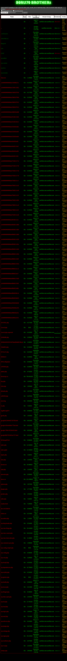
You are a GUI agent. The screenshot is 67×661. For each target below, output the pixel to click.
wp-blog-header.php (6, 523)
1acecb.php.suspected (7, 332)
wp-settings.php (5, 631)
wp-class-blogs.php (6, 528)
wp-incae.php (4, 587)
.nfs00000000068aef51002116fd (10, 117)
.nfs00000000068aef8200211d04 (10, 229)
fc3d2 (2, 53)
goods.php (4, 415)
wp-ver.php (4, 645)
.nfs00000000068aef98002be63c (10, 313)
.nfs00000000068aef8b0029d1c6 (10, 293)
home (7, 9)
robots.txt (3, 513)
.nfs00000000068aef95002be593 (10, 308)
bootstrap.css (4, 376)
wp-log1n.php (5, 611)
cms (2, 48)
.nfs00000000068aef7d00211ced (10, 205)
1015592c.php (5, 322)
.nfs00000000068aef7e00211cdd (10, 215)
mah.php (3, 469)
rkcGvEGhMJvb (5, 508)
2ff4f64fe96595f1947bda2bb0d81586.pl (12, 342)
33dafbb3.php (5, 347)
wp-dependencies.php (7, 567)
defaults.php (4, 391)
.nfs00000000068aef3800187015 (10, 102)
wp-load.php (4, 606)
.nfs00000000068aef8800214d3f (10, 259)
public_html (23, 9)
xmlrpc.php (4, 650)
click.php (3, 386)
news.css (3, 479)
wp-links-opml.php (6, 597)
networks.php (4, 474)
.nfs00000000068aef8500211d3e (10, 244)
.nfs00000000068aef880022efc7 (10, 273)
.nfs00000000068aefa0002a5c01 (10, 317)
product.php (4, 494)
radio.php (3, 499)
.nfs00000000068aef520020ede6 (10, 136)
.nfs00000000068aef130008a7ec (10, 82)
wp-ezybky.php (5, 572)
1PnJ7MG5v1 (5, 38)
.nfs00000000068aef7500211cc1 (10, 180)
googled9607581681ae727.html (9, 435)
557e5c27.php (5, 352)
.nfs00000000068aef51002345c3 (10, 122)
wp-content (4, 63)
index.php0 (4, 450)
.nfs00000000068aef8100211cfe (10, 220)
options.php (4, 484)
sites (10, 9)
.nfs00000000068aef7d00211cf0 (10, 210)
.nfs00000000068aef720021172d (10, 171)
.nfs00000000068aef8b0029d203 (10, 298)
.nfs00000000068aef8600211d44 (10, 249)
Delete (64, 34)
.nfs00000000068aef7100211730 (10, 166)
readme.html (4, 503)
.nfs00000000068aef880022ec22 (10, 268)
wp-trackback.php (6, 641)
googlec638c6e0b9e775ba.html (9, 425)
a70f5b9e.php (5, 366)
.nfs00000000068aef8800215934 (10, 264)
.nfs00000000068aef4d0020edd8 (10, 112)
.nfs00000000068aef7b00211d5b (10, 200)
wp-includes (4, 73)
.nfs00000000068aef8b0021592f (10, 283)
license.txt (4, 464)
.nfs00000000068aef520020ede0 (10, 131)
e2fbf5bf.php (4, 396)
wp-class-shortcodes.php (7, 538)
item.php (3, 459)
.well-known (4, 33)
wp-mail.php (4, 616)
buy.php (3, 381)
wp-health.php (5, 582)
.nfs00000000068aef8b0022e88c (10, 288)
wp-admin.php (5, 518)
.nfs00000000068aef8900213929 (10, 278)
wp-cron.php (4, 557)
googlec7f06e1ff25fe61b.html (9, 430)
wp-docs (3, 68)
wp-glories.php (5, 577)
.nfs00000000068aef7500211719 (10, 175)
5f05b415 (3, 357)
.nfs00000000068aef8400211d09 (10, 234)
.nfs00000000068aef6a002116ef (10, 146)
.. (1, 28)
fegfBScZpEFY (5, 410)
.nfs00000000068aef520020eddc (10, 126)
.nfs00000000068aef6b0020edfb (10, 151)
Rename (64, 33)
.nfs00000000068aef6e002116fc (10, 156)
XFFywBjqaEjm (5, 361)
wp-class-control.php (6, 533)
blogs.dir (3, 43)
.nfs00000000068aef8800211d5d (10, 254)
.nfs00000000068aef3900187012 (10, 107)
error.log (3, 401)
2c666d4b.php (5, 337)
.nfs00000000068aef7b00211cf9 (10, 195)
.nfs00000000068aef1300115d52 (10, 87)
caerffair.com (15, 9)
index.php (3, 445)
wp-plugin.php (5, 626)
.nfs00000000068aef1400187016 (10, 92)
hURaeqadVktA (5, 440)
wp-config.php (5, 552)
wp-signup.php (5, 636)
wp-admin (4, 58)
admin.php (4, 371)
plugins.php (4, 489)
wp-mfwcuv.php (5, 621)
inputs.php (4, 455)
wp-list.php (4, 601)
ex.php (3, 406)
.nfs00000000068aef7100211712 (10, 161)
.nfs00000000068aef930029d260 (10, 303)
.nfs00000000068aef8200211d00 (10, 224)
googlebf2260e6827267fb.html (9, 420)
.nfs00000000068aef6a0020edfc (10, 141)
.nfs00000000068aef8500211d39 (10, 239)
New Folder (64, 23)
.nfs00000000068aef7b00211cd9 (10, 190)
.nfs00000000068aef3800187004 (10, 97)
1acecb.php (4, 327)
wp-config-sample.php (7, 548)
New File (63, 20)
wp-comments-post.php (7, 543)
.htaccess (3, 78)
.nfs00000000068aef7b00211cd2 (10, 185)
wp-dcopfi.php (5, 562)
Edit (63, 76)
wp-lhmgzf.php (5, 592)
